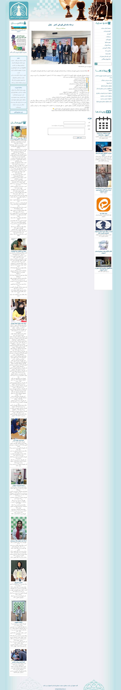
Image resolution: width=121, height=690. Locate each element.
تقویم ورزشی (107, 31)
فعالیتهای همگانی (106, 59)
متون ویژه (108, 53)
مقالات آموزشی (107, 48)
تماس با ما (108, 50)
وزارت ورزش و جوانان (106, 80)
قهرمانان (108, 39)
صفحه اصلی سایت (106, 28)
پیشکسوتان (108, 45)
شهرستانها (108, 42)
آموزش (109, 34)
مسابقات (108, 36)
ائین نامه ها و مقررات (105, 56)
